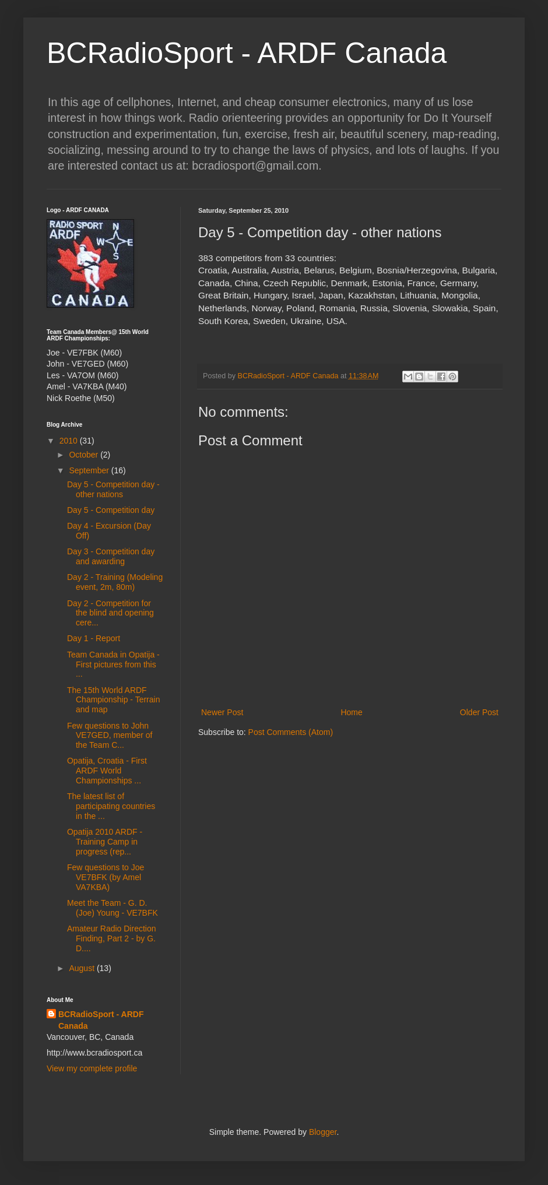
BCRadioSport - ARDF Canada (247, 53)
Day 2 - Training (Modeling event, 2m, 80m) (115, 582)
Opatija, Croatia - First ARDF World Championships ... (107, 770)
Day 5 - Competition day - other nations (113, 489)
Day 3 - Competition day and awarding (110, 556)
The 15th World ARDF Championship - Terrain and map (113, 700)
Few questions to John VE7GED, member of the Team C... (110, 735)
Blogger (322, 1132)
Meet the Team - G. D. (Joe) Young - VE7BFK (112, 907)
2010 (69, 440)
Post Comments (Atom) (290, 732)
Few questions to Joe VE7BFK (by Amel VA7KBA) (105, 877)
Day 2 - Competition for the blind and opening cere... (110, 613)
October (84, 454)
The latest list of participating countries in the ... (111, 806)
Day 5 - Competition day (110, 510)
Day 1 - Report (93, 638)
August (82, 968)
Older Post (479, 712)
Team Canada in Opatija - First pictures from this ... (113, 664)
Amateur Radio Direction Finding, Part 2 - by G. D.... (111, 938)
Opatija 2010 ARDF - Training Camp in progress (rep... (104, 841)
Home (351, 712)
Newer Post (222, 712)
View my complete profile (92, 1068)
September (90, 470)
